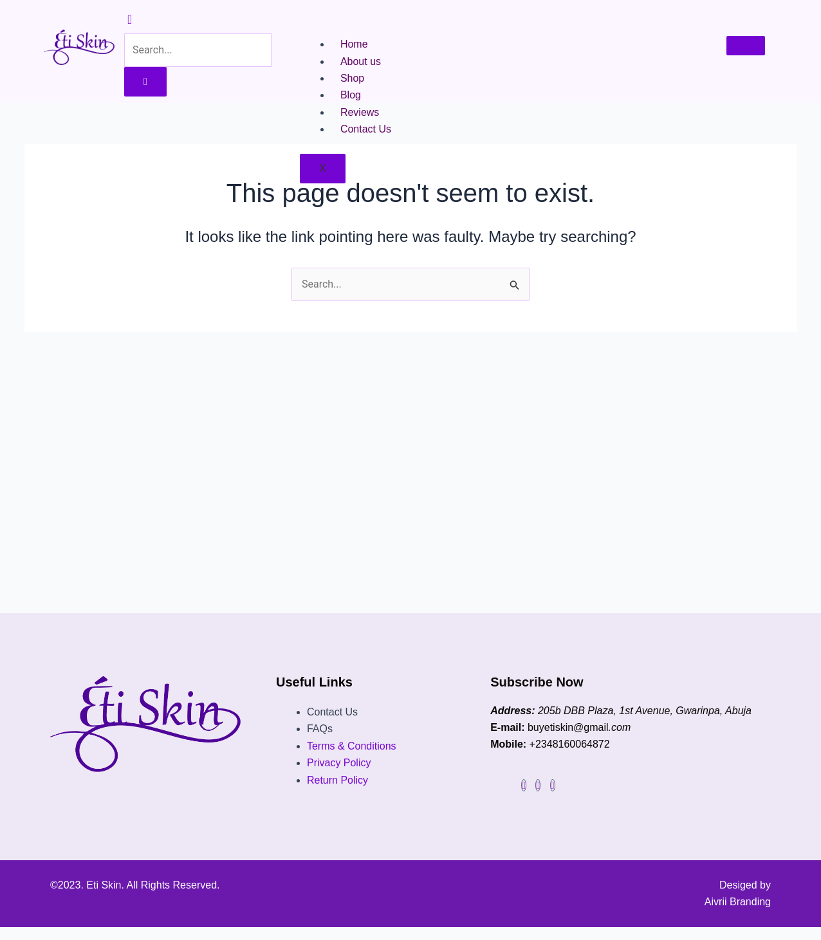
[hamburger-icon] (745, 45)
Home (354, 44)
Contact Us (365, 129)
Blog (350, 94)
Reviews (359, 112)
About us (360, 61)
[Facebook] (523, 785)
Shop (352, 78)
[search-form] (198, 50)
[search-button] (145, 82)
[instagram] (537, 785)
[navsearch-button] (129, 20)
